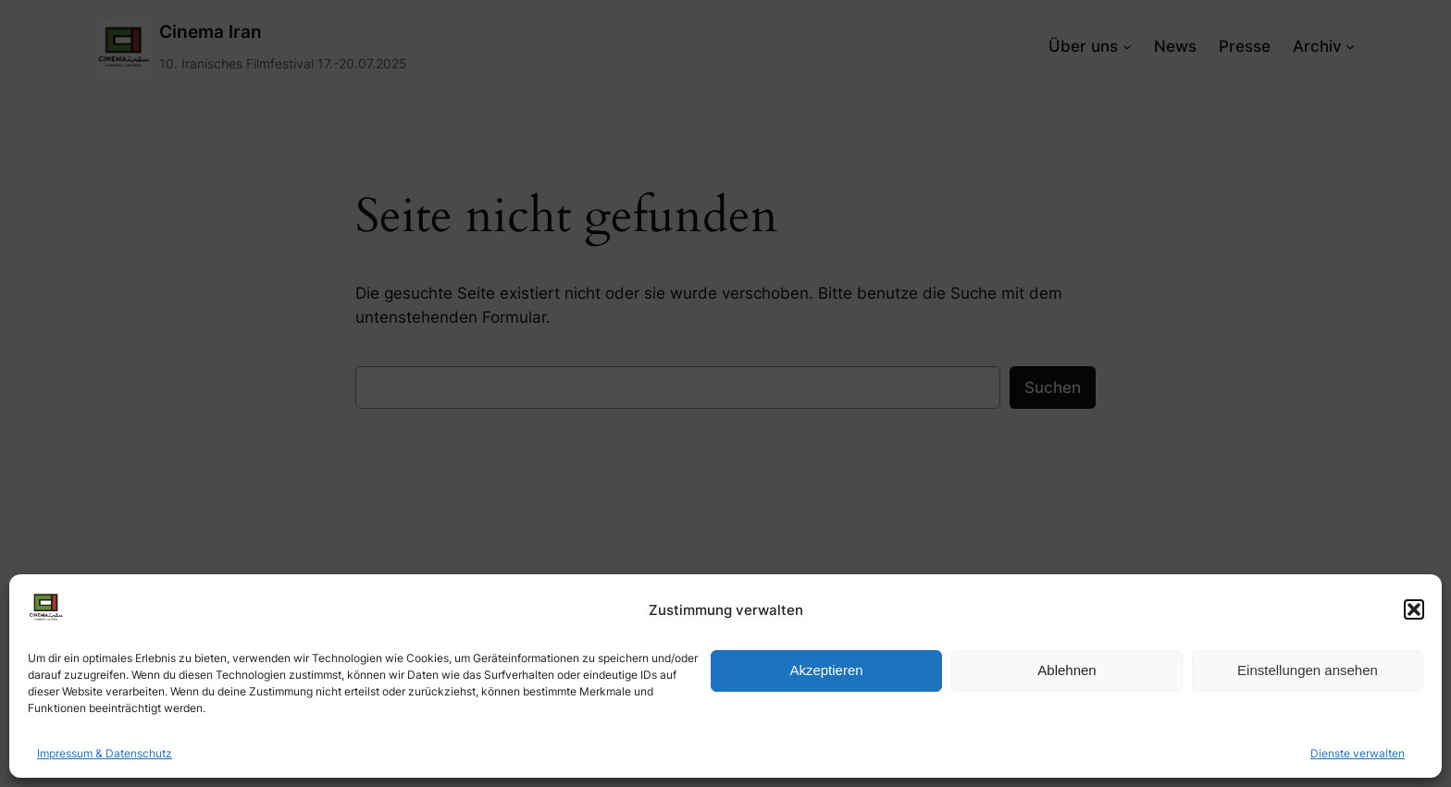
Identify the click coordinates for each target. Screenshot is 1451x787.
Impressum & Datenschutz (104, 753)
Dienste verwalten (1357, 753)
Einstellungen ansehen (1307, 670)
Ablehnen (1066, 670)
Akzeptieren (825, 670)
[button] (1414, 609)
